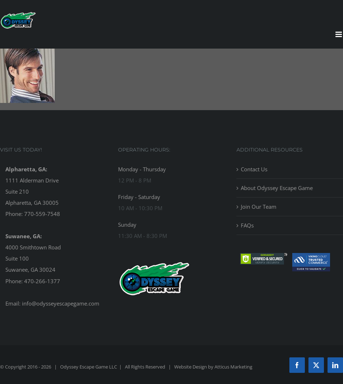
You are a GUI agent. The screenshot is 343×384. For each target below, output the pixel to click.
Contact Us (254, 169)
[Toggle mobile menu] (339, 34)
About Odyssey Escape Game (277, 187)
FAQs (247, 225)
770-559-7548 (42, 213)
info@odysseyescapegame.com (60, 303)
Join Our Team (258, 206)
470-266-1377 (42, 281)
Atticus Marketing (233, 366)
